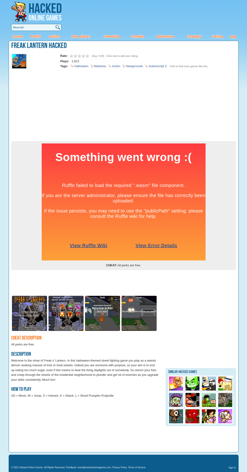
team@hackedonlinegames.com (94, 467)
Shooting (112, 36)
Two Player (81, 36)
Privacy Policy (119, 467)
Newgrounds (134, 66)
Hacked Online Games (31, 467)
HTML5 (36, 36)
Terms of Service (136, 467)
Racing (217, 36)
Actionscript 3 (158, 66)
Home (18, 36)
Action (54, 36)
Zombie (137, 36)
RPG (233, 36)
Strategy (194, 36)
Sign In (232, 467)
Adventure (165, 36)
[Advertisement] (123, 103)
